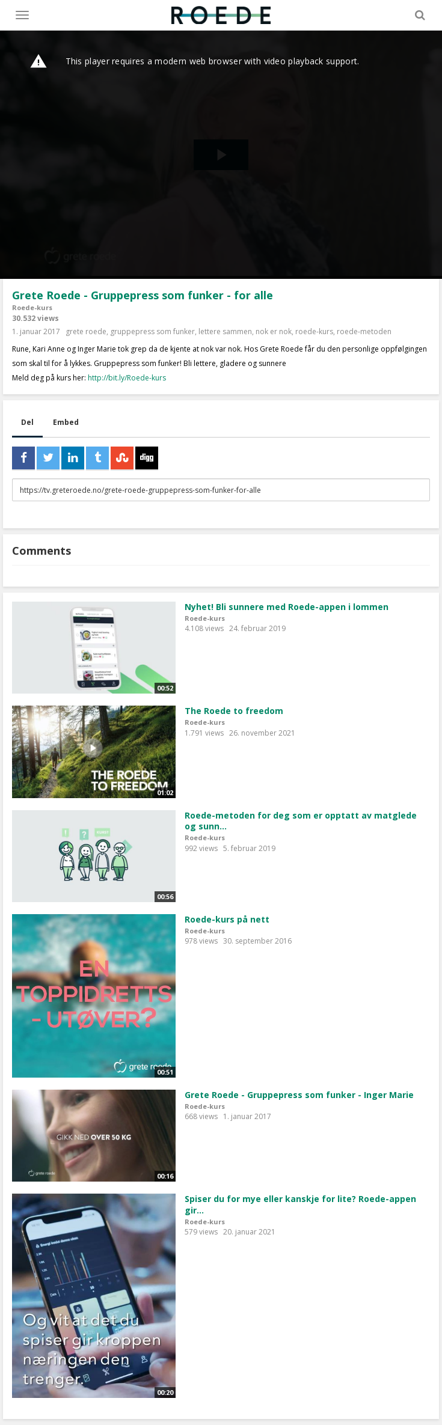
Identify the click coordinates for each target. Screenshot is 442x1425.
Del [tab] (27, 422)
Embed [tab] (66, 422)
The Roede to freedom (234, 710)
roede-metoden (364, 331)
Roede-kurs (32, 307)
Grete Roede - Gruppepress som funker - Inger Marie (299, 1094)
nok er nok (274, 331)
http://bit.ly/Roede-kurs (127, 378)
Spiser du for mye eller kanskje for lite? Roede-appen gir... (300, 1204)
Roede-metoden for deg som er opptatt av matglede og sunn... (301, 821)
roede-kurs (314, 331)
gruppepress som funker (152, 331)
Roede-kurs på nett (227, 919)
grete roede (86, 331)
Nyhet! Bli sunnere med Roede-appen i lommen (286, 606)
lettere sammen (225, 331)
